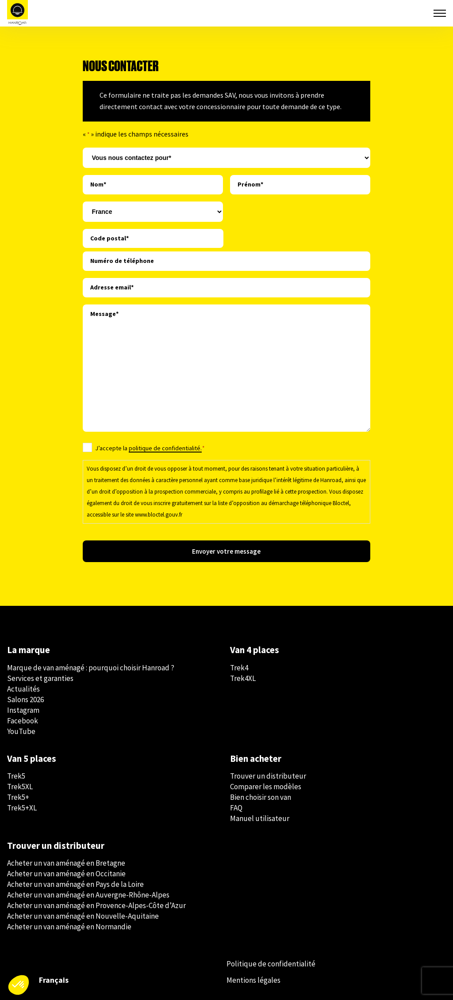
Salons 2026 (25, 699)
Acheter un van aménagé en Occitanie (66, 873)
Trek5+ (18, 797)
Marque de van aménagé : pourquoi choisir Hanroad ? (90, 667)
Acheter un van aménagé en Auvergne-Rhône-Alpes (88, 894)
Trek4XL (243, 678)
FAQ (236, 807)
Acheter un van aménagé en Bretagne (66, 863)
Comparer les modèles (265, 786)
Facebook (22, 720)
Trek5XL (20, 786)
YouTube (21, 731)
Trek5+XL (22, 807)
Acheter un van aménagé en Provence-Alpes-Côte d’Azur (96, 905)
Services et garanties (40, 678)
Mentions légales (253, 980)
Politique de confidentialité (270, 964)
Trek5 (16, 775)
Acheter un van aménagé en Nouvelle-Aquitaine (83, 916)
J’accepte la (150, 448)
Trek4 (239, 667)
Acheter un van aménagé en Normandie (69, 926)
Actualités (23, 688)
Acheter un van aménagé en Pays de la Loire (75, 884)
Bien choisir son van (260, 797)
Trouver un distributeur (268, 775)
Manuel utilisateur (259, 818)
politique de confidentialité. (165, 448)
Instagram (23, 710)
